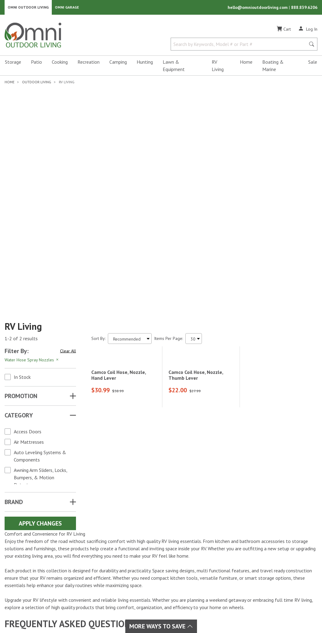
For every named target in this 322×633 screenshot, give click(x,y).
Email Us (282, 559)
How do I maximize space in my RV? (70, 480)
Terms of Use (242, 605)
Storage (13, 63)
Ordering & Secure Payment (214, 571)
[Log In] (307, 30)
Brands (92, 534)
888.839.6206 (304, 8)
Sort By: (98, 174)
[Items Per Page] (193, 174)
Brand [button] (14, 338)
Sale (312, 63)
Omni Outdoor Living (28, 8)
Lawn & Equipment (174, 66)
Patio (36, 63)
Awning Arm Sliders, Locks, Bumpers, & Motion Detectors (40, 313)
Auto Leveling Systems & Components (40, 292)
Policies (193, 556)
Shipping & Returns (205, 549)
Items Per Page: (168, 174)
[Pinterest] (26, 565)
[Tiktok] (39, 565)
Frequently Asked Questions (214, 563)
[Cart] (284, 30)
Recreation (89, 63)
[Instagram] (33, 554)
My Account (197, 534)
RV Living (218, 66)
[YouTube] (46, 554)
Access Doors (27, 268)
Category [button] (19, 251)
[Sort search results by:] (130, 174)
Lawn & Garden (151, 541)
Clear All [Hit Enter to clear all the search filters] (68, 187)
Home (246, 63)
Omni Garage (67, 8)
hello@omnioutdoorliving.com (258, 8)
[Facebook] (19, 554)
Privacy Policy (276, 605)
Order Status (199, 541)
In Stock (22, 213)
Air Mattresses (29, 278)
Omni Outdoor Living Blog (212, 578)
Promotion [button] (21, 232)
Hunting (145, 63)
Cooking (60, 63)
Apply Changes (40, 360)
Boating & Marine (273, 66)
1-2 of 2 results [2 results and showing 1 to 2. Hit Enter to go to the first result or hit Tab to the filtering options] (21, 175)
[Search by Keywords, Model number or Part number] (240, 45)
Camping (118, 63)
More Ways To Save (161, 626)
